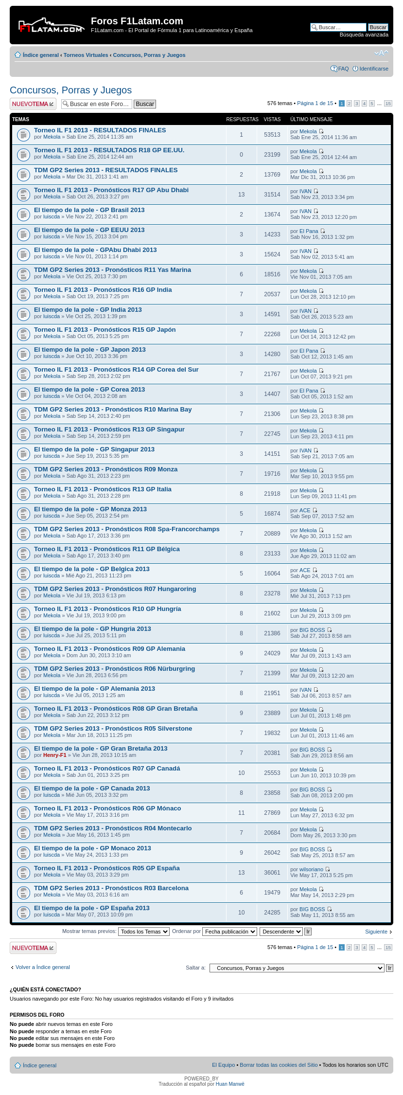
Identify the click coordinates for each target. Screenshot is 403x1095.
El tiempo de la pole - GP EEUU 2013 (89, 229)
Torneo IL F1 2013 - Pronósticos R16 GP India (103, 289)
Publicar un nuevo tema (33, 104)
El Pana (308, 231)
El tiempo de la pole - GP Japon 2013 (90, 349)
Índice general (41, 55)
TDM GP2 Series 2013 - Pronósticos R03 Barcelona (111, 888)
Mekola (51, 137)
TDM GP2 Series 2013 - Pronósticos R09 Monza (105, 469)
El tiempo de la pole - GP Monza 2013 (90, 509)
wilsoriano (311, 869)
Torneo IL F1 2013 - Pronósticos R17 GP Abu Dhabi (111, 190)
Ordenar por (214, 931)
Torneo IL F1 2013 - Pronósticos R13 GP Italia (103, 489)
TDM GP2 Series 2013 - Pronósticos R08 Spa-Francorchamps (127, 529)
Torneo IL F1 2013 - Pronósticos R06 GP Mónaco (107, 808)
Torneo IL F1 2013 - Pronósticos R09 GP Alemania (109, 648)
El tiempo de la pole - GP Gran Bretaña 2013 (101, 748)
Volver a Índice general (43, 967)
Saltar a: (196, 967)
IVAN (305, 191)
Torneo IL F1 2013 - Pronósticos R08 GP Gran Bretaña (115, 708)
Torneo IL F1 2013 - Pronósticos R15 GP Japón (105, 329)
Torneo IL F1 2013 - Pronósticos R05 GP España (107, 868)
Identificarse (374, 69)
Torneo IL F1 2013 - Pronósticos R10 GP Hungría (107, 608)
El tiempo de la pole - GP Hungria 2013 (92, 628)
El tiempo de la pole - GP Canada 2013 (92, 788)
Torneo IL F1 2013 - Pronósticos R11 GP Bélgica (107, 549)
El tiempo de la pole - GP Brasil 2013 (89, 210)
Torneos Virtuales (86, 55)
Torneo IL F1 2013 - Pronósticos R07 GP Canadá (107, 768)
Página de (315, 103)
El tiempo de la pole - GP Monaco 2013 (92, 848)
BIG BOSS (312, 630)
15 (388, 103)
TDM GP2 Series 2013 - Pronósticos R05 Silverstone (113, 728)
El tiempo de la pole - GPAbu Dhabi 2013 (95, 249)
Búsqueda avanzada (364, 34)
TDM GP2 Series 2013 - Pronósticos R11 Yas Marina (112, 269)
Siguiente (376, 931)
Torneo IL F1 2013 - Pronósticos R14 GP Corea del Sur (116, 369)
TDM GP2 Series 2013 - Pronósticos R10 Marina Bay (113, 409)
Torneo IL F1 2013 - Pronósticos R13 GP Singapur (109, 429)
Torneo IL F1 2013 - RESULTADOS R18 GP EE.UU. (109, 150)
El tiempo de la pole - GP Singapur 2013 (94, 449)
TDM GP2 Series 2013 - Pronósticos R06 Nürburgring (114, 668)
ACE (305, 510)
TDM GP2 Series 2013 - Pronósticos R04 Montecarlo (113, 828)
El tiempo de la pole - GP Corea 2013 (89, 389)
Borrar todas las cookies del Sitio (278, 1065)
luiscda (51, 216)
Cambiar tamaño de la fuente (381, 53)
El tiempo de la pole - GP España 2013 (92, 908)
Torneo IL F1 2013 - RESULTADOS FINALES (100, 130)
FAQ (343, 69)
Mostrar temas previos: (116, 931)
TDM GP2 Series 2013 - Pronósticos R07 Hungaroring (115, 588)
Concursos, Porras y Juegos (149, 55)
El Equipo (223, 1065)
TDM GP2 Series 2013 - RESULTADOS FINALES (106, 170)
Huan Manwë (230, 1084)
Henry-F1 (55, 755)
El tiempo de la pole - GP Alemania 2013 (94, 688)
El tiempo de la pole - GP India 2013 (88, 309)
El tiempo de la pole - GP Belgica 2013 (92, 569)
